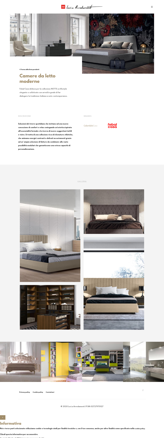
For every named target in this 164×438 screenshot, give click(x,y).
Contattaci (50, 392)
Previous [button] (1, 362)
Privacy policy (24, 392)
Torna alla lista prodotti (29, 69)
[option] (20, 362)
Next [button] (162, 362)
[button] (2, 417)
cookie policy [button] (140, 429)
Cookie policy (38, 392)
